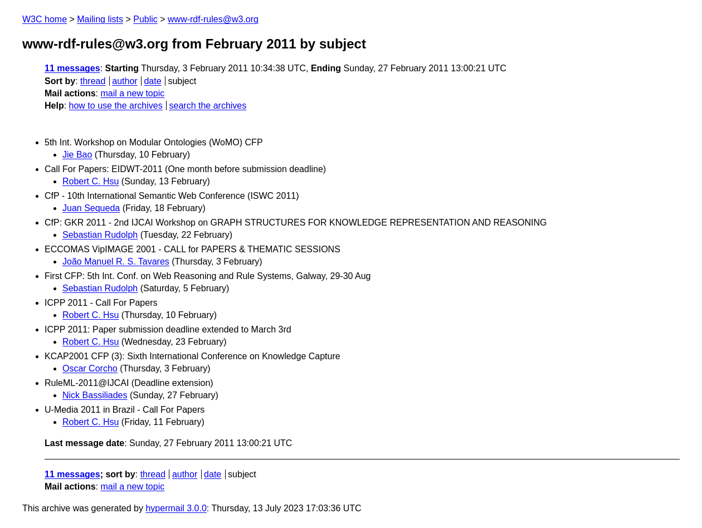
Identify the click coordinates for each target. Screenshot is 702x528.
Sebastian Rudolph (100, 234)
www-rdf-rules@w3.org (213, 19)
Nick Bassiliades (94, 395)
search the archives (208, 105)
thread (92, 81)
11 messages (72, 68)
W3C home (44, 19)
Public (145, 19)
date (152, 81)
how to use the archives (116, 105)
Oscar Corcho (90, 368)
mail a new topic (132, 93)
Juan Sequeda (91, 208)
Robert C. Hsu (90, 181)
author (124, 81)
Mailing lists (100, 19)
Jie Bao (77, 154)
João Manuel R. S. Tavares (115, 261)
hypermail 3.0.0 (175, 508)
